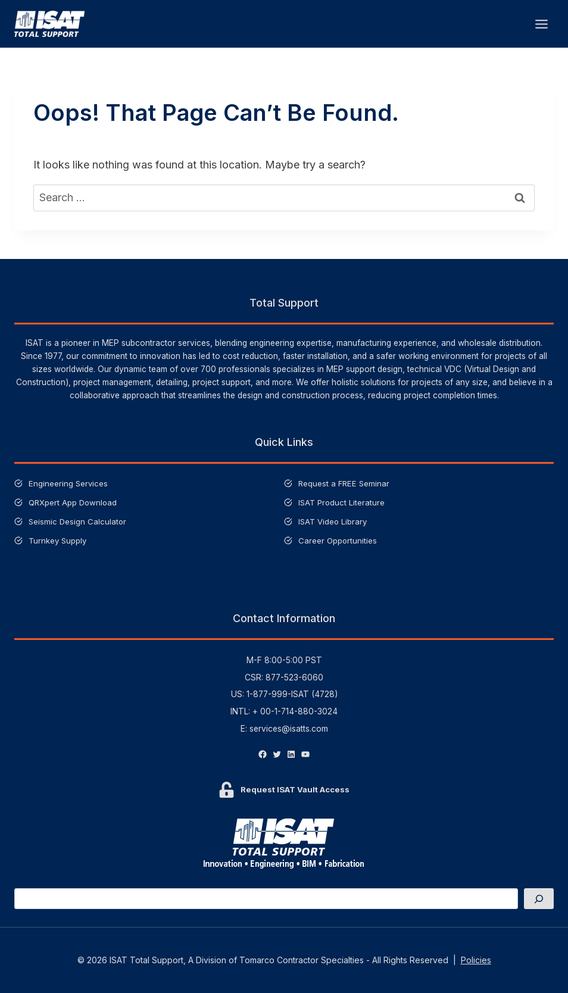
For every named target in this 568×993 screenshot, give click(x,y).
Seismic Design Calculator (78, 521)
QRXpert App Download (74, 502)
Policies (476, 960)
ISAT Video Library (333, 521)
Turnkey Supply (59, 540)
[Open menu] (541, 24)
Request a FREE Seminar (345, 483)
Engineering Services (69, 483)
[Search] (538, 898)
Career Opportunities (338, 540)
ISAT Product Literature (342, 502)
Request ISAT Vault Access (295, 789)
